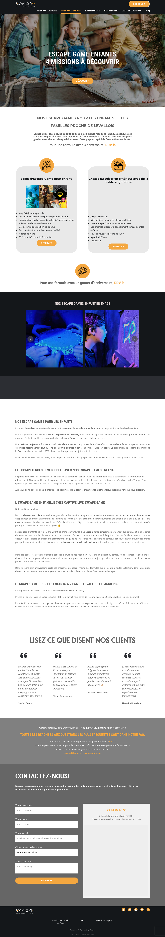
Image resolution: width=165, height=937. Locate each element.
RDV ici (110, 145)
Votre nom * (22, 819)
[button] (30, 339)
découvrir (82, 80)
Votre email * (22, 833)
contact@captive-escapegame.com (82, 753)
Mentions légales (104, 920)
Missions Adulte (47, 10)
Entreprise (110, 10)
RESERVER (139, 4)
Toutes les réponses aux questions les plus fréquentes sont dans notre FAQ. (82, 735)
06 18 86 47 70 (116, 810)
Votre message (23, 861)
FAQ (148, 10)
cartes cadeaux (131, 10)
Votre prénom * (23, 805)
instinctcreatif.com (87, 934)
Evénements (92, 10)
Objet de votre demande (28, 847)
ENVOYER (47, 880)
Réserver (46, 243)
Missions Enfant (71, 10)
